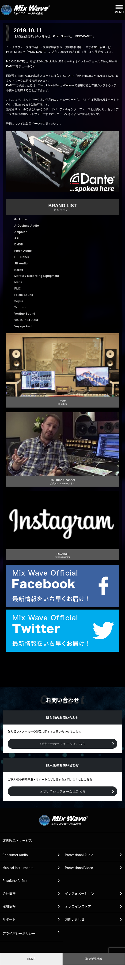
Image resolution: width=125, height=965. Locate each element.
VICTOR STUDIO (26, 320)
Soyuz (18, 301)
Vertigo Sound (24, 313)
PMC (17, 288)
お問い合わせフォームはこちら (63, 743)
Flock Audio (23, 250)
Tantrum (20, 307)
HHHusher (21, 257)
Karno (18, 269)
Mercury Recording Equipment (36, 276)
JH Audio (21, 263)
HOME (31, 959)
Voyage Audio (24, 326)
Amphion (20, 232)
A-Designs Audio (26, 225)
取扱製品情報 (93, 959)
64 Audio (20, 219)
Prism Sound (23, 295)
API (16, 238)
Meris (18, 282)
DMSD (18, 244)
